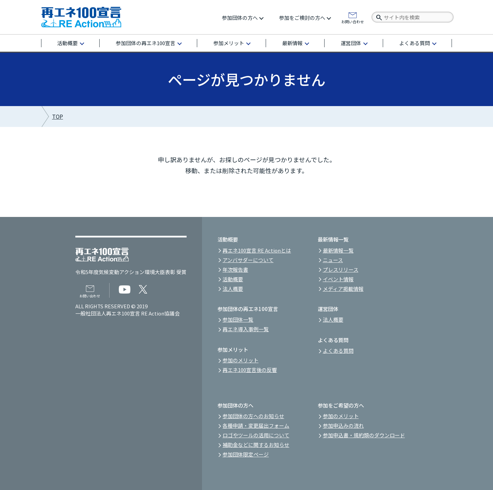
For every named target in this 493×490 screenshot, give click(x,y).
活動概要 (67, 43)
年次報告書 (235, 269)
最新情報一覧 (338, 250)
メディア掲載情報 (343, 288)
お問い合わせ (352, 21)
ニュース (333, 259)
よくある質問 (414, 43)
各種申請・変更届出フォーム (256, 425)
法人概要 (233, 288)
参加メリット (228, 43)
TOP (57, 116)
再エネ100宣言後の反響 (250, 369)
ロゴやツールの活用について (256, 435)
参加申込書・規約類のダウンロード (364, 435)
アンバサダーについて (248, 259)
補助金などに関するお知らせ (256, 444)
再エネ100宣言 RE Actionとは (257, 250)
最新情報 (292, 43)
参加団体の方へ (240, 17)
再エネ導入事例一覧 (246, 329)
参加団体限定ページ (246, 454)
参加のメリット (240, 360)
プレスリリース (340, 269)
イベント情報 (338, 279)
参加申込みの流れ (343, 425)
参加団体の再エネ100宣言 (145, 43)
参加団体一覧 (238, 319)
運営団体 (351, 43)
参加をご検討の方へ (302, 17)
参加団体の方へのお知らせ (253, 416)
